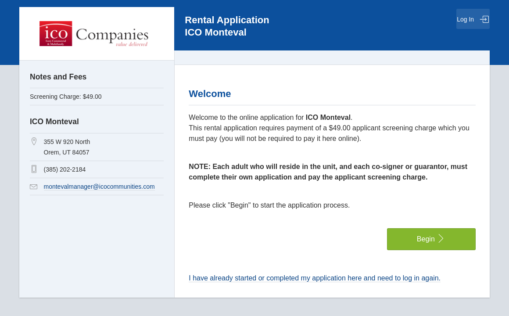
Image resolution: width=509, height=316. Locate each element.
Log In (473, 19)
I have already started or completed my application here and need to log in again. (315, 278)
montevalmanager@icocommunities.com (99, 186)
